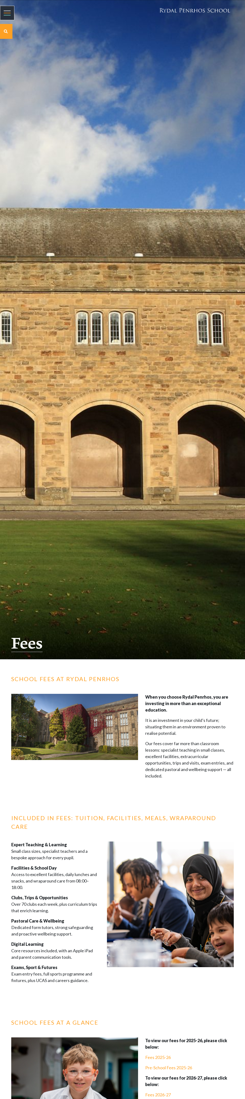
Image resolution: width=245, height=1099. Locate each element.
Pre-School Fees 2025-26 (168, 1067)
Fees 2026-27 (158, 1094)
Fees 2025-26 (158, 1057)
